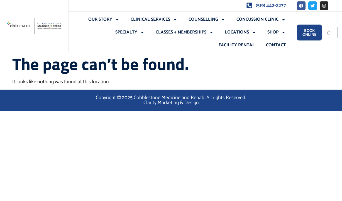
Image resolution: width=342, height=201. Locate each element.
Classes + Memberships (185, 32)
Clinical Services (154, 20)
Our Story (103, 20)
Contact (276, 45)
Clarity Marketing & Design (171, 103)
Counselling (207, 20)
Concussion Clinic (261, 20)
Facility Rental (237, 45)
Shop (276, 32)
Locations (240, 32)
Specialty (130, 32)
